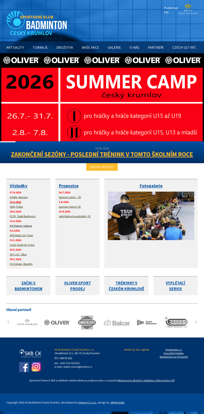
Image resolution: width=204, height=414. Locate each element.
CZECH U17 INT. (184, 47)
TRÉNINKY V (126, 282)
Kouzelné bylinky (174, 353)
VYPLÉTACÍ (175, 282)
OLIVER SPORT (77, 282)
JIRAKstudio (117, 402)
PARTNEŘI (156, 47)
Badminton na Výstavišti (174, 357)
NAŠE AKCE (90, 47)
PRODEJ (77, 288)
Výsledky (18, 185)
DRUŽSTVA (64, 47)
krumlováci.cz (174, 349)
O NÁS (134, 47)
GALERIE (114, 47)
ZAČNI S (28, 282)
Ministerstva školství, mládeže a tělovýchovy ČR (146, 380)
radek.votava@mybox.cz (77, 366)
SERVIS (175, 288)
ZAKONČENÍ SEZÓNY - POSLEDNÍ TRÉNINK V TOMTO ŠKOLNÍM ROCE (102, 154)
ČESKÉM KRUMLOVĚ (126, 288)
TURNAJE (40, 47)
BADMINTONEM (28, 288)
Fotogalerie (151, 185)
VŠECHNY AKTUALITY (102, 167)
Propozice (68, 185)
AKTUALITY (15, 47)
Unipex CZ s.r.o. (87, 402)
